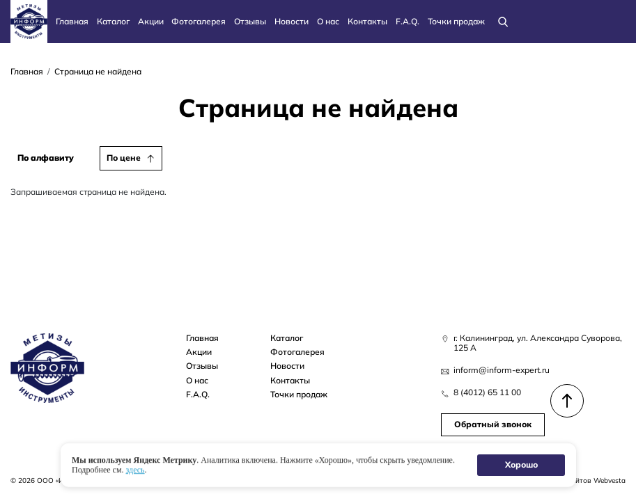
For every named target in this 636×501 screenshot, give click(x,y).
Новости (291, 21)
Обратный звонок (493, 424)
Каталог (113, 21)
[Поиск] (503, 21)
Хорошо (520, 464)
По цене (124, 157)
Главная (72, 21)
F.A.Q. (407, 21)
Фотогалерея (198, 21)
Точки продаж (456, 21)
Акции (151, 21)
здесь (134, 470)
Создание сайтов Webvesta (579, 480)
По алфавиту (45, 157)
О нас (328, 21)
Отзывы (250, 21)
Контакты (367, 21)
